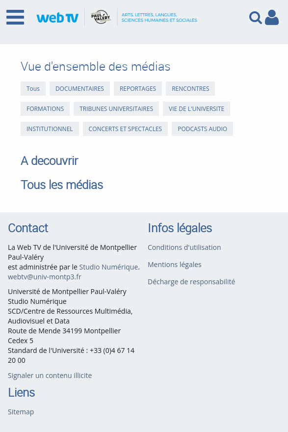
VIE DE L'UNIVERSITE (196, 109)
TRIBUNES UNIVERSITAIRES (116, 109)
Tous (33, 88)
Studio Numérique (108, 266)
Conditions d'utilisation (184, 247)
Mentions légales (175, 264)
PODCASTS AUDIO (202, 129)
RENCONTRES (190, 88)
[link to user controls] (272, 17)
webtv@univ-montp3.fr (44, 276)
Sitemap (21, 411)
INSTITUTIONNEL (49, 129)
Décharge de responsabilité (191, 281)
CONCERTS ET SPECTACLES (125, 129)
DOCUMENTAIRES (79, 88)
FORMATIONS (45, 109)
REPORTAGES (138, 88)
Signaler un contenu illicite (50, 375)
